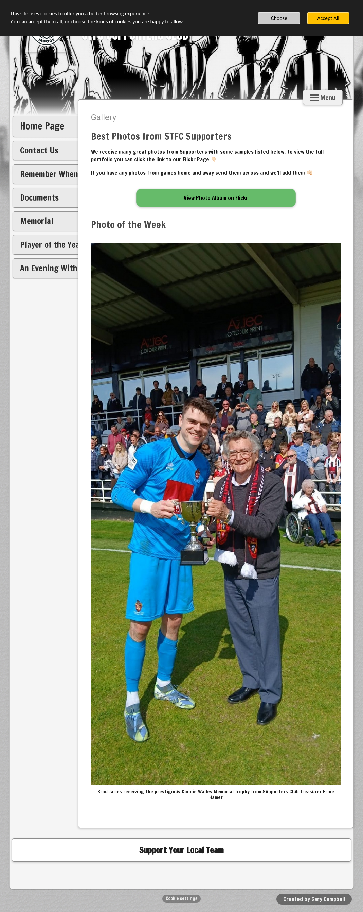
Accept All (328, 18)
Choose (279, 18)
